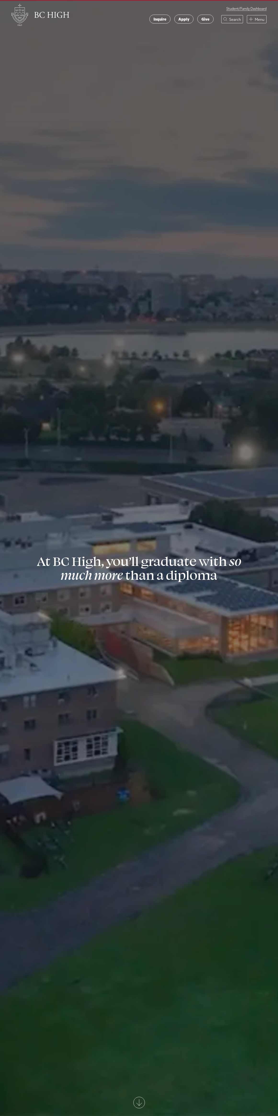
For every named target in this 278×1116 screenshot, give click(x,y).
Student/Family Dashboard (246, 8)
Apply (183, 19)
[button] (232, 19)
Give (205, 19)
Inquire (159, 19)
